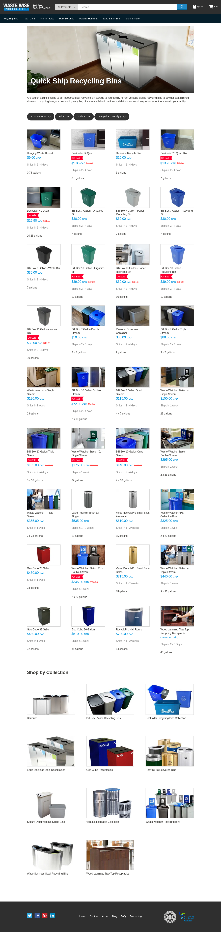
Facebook (37, 915)
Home (82, 916)
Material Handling (88, 18)
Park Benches (66, 18)
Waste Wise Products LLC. (16, 7)
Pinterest (44, 915)
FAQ (123, 916)
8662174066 (41, 8)
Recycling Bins (10, 18)
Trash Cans (29, 18)
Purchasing (136, 916)
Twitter (29, 915)
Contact (94, 916)
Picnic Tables (47, 18)
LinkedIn (52, 915)
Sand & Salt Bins (111, 18)
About (105, 916)
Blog (114, 916)
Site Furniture (132, 18)
